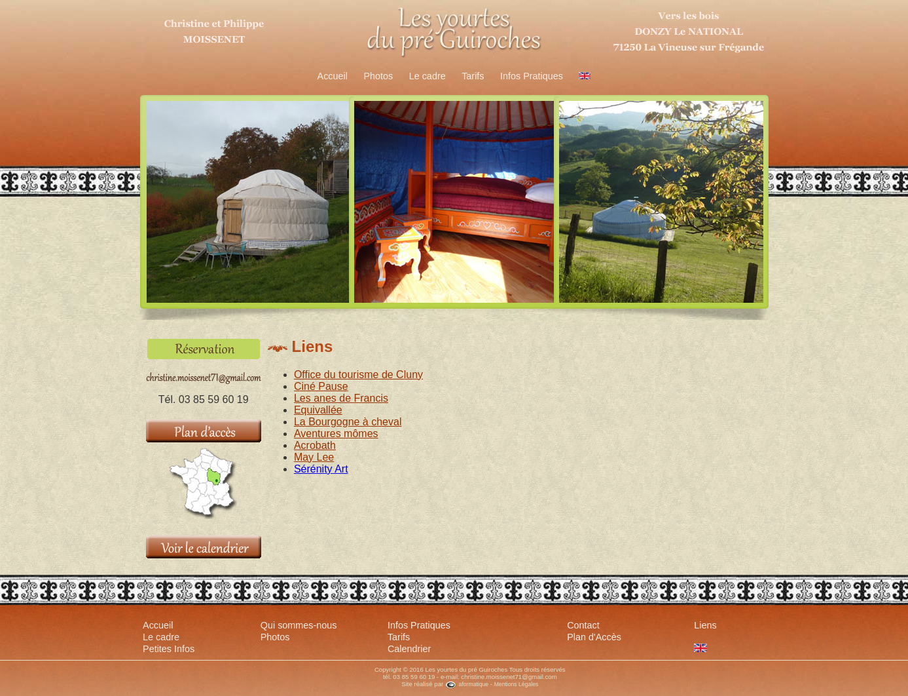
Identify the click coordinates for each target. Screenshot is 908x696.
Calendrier (409, 649)
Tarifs (473, 76)
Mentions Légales (516, 684)
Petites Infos (168, 649)
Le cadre (427, 76)
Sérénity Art (321, 468)
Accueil (333, 76)
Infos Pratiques (531, 76)
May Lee (314, 457)
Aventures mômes (336, 433)
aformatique (466, 684)
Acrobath (315, 445)
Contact (583, 625)
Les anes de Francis (341, 398)
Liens (705, 625)
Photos (378, 76)
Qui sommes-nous (299, 625)
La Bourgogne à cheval (348, 421)
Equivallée (318, 410)
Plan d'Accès (594, 637)
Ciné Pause (321, 386)
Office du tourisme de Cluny (358, 374)
